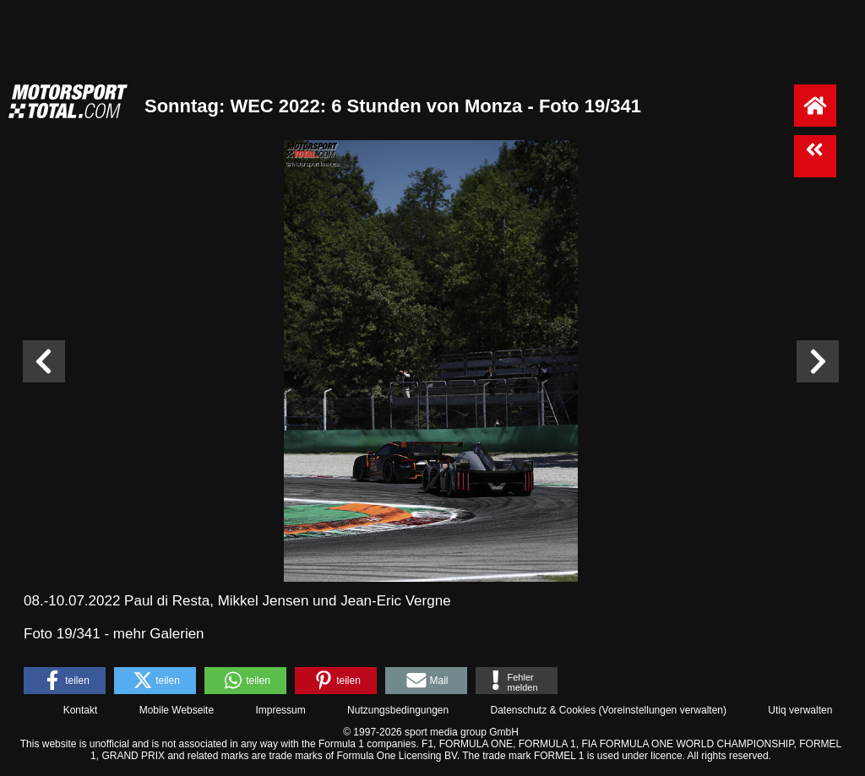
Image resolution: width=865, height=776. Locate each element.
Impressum (280, 710)
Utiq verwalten (800, 710)
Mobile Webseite (177, 710)
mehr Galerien (158, 634)
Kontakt (80, 710)
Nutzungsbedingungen (398, 710)
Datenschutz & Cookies (543, 710)
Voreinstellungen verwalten (662, 710)
